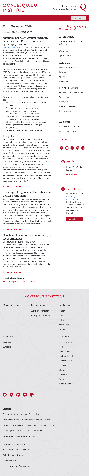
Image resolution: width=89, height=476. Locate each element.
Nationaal (7, 342)
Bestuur (61, 347)
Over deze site (64, 384)
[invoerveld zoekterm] (78, 18)
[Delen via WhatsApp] (77, 148)
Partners (62, 365)
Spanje (62, 76)
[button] (6, 395)
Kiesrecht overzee (67, 106)
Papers (61, 315)
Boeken (61, 311)
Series (61, 320)
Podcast (61, 329)
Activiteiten (38, 305)
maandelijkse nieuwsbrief (72, 198)
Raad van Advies (65, 360)
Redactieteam (64, 351)
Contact (61, 379)
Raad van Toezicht (66, 356)
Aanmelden (74, 219)
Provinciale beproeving (69, 88)
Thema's (8, 336)
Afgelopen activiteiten (40, 315)
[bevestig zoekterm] (72, 18)
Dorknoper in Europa (68, 131)
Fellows (61, 370)
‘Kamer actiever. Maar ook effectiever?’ (70, 43)
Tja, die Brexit (65, 55)
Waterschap (64, 97)
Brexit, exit (63, 101)
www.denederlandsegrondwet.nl (17, 47)
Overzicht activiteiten (40, 311)
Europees (7, 347)
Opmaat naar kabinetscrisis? (71, 92)
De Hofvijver (63, 324)
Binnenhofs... (65, 111)
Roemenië (63, 81)
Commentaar (11, 305)
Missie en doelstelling (67, 342)
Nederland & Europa (68, 67)
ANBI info (62, 374)
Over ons (63, 336)
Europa (62, 72)
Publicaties (65, 305)
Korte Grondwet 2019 (69, 126)
